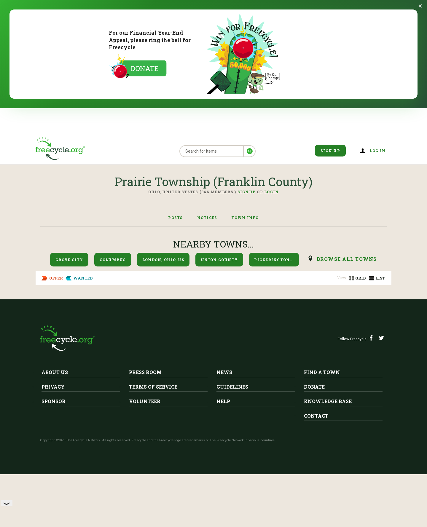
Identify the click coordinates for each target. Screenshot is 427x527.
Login (271, 191)
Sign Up (330, 150)
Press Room (145, 432)
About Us (55, 432)
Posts (175, 217)
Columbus (113, 259)
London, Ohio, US (163, 259)
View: (342, 277)
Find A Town (322, 432)
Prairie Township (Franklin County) (133, 303)
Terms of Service (153, 446)
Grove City (69, 259)
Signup (247, 191)
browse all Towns (347, 259)
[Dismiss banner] (420, 5)
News (224, 432)
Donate (314, 446)
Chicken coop (99, 313)
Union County (219, 259)
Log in (378, 150)
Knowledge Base (328, 461)
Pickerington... (274, 259)
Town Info (245, 217)
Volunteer (144, 461)
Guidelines (232, 446)
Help (223, 461)
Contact (316, 475)
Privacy (53, 446)
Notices (207, 217)
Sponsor (54, 461)
